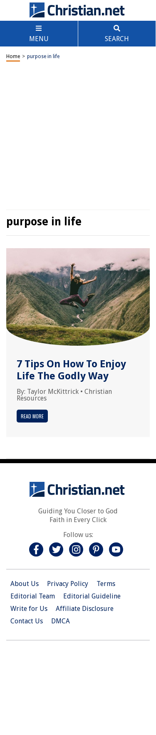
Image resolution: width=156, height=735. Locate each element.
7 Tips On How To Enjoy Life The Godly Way (71, 370)
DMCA (60, 621)
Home (13, 56)
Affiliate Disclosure (85, 609)
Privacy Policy (67, 584)
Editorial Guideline (92, 596)
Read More (32, 416)
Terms (106, 584)
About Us (24, 584)
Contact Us (26, 621)
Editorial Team (32, 596)
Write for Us (28, 609)
